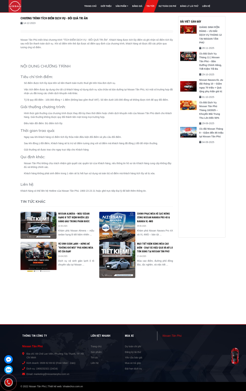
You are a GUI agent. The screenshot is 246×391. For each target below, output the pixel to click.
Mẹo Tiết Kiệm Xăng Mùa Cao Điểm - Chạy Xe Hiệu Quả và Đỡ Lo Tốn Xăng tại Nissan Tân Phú (155, 247)
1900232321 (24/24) (47, 368)
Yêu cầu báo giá (133, 357)
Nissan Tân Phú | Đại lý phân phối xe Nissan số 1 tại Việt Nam (15, 6)
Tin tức (94, 357)
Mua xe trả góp (133, 363)
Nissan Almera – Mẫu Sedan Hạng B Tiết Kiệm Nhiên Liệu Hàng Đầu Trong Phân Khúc (74, 217)
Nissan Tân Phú (172, 335)
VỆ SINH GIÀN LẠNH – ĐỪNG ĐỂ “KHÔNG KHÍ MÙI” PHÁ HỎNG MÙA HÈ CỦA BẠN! (75, 247)
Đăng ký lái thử (133, 352)
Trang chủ (96, 346)
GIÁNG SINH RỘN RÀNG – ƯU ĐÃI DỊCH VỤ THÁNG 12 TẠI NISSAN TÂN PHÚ (210, 35)
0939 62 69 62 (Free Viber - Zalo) (58, 363)
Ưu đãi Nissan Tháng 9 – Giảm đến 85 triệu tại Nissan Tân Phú (211, 132)
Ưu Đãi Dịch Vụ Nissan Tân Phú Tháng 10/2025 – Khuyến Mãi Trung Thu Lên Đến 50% (209, 110)
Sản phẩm (96, 352)
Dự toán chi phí (133, 346)
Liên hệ (95, 363)
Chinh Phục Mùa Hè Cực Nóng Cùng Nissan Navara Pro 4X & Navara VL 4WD (153, 217)
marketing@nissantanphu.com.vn (51, 374)
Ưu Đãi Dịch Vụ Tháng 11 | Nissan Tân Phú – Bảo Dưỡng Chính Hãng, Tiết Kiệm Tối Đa (210, 61)
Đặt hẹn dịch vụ (133, 368)
